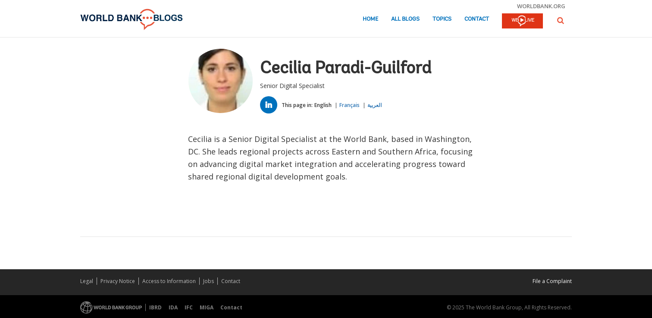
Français (349, 105)
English (323, 105)
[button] (560, 20)
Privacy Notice (117, 281)
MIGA (206, 307)
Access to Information (169, 281)
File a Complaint (552, 281)
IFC (189, 307)
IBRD (155, 307)
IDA (173, 307)
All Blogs (405, 19)
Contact (476, 19)
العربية (374, 105)
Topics (442, 19)
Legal (86, 281)
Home (370, 19)
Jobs (208, 281)
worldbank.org (541, 6)
